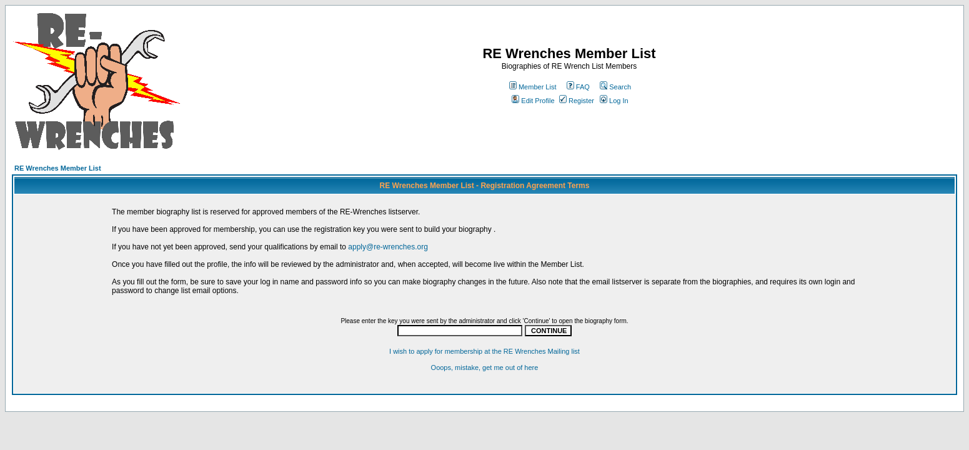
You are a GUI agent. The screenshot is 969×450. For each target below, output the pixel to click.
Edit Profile (533, 100)
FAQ (578, 87)
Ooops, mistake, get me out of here (485, 367)
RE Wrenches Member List (57, 168)
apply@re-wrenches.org (388, 246)
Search (615, 87)
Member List (533, 87)
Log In (614, 100)
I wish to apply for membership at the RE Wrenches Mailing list (484, 351)
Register (576, 100)
